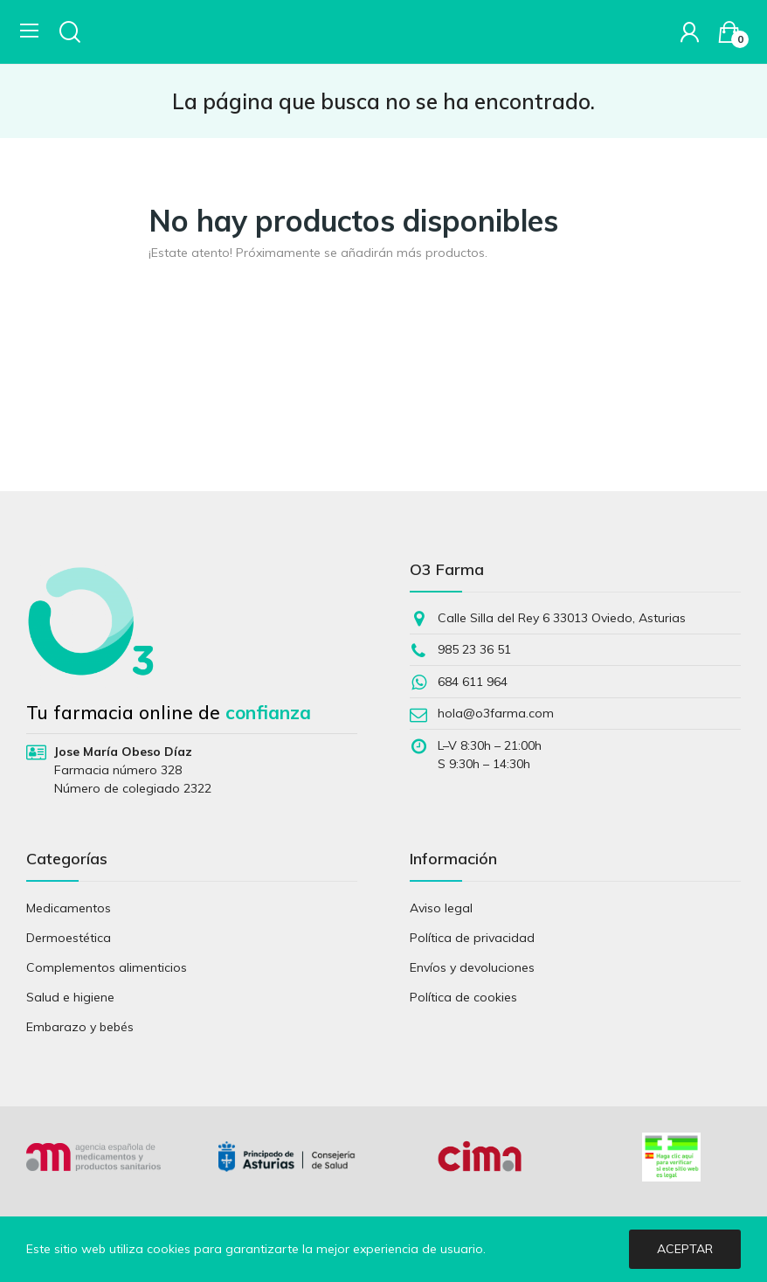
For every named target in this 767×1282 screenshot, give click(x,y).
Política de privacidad (472, 938)
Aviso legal (441, 908)
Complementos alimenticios (106, 967)
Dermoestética (68, 938)
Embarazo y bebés (80, 1027)
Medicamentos (68, 908)
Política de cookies (463, 997)
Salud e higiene (70, 997)
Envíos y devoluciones (472, 967)
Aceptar (685, 1249)
